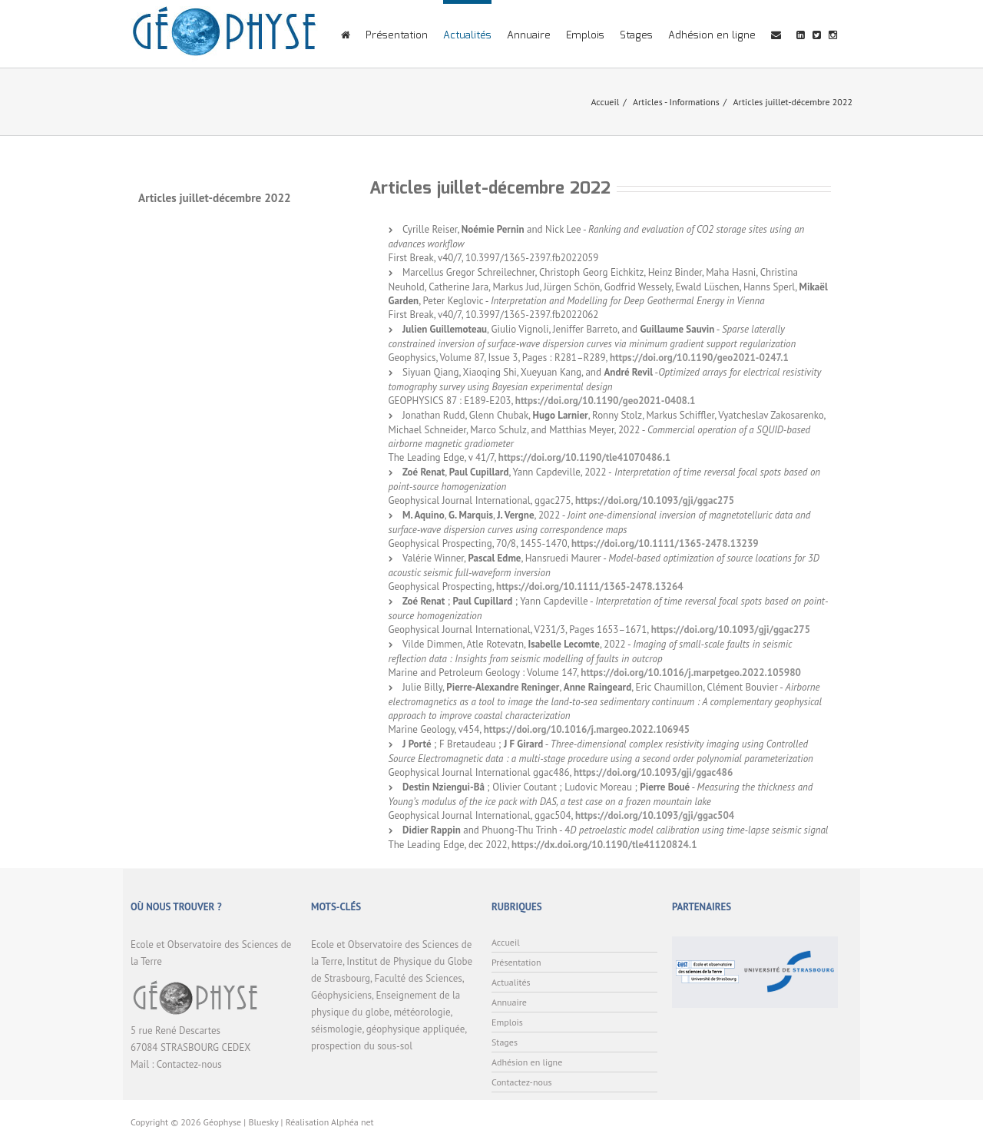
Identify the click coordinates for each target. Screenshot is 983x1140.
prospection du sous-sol (361, 1045)
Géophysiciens (341, 995)
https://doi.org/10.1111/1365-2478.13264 (589, 586)
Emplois (585, 36)
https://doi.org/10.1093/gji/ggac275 (654, 500)
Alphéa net (352, 1122)
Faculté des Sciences (418, 978)
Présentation (397, 36)
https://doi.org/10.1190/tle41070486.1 (584, 457)
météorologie (421, 1012)
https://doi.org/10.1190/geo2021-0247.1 (699, 357)
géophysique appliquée (415, 1029)
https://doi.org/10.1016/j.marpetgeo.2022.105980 (691, 672)
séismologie (336, 1029)
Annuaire (529, 36)
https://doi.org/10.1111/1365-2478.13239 (665, 543)
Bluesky (263, 1122)
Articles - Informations (676, 102)
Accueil (605, 102)
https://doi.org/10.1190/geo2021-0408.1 (605, 400)
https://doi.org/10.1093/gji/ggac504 (654, 815)
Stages (636, 36)
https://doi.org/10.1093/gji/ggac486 (653, 772)
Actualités (467, 36)
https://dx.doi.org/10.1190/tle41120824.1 (604, 844)
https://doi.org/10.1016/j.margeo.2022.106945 (587, 729)
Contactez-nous (189, 1064)
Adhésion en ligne (712, 36)
